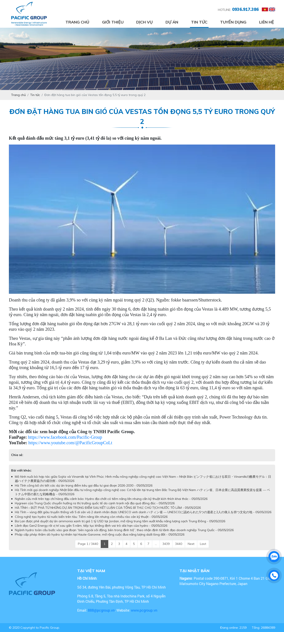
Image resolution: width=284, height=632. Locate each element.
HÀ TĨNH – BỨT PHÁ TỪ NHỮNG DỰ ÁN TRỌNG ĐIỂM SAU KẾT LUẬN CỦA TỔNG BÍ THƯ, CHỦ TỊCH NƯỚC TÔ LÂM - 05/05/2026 (108, 508)
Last (203, 544)
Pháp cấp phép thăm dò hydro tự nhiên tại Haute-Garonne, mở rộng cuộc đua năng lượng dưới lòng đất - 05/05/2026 (99, 534)
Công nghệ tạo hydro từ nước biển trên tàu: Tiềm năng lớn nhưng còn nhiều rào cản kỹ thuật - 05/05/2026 (91, 517)
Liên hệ (266, 22)
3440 (178, 544)
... (156, 544)
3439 (166, 544)
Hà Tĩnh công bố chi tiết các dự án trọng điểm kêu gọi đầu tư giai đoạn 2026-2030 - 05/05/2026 (83, 485)
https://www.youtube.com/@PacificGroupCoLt (70, 442)
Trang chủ (77, 22)
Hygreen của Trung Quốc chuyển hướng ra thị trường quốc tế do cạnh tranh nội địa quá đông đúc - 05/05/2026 (95, 503)
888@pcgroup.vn (101, 610)
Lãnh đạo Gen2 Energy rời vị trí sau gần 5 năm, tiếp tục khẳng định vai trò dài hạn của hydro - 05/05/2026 (91, 526)
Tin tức (199, 22)
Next (191, 544)
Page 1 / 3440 (88, 544)
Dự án (172, 22)
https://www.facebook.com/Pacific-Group (65, 437)
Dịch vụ (144, 22)
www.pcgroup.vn (144, 610)
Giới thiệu (113, 22)
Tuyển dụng (233, 22)
